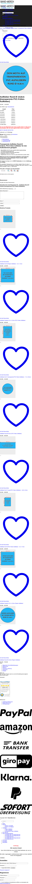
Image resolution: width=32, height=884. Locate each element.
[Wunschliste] (0, 287)
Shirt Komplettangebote (8, 18)
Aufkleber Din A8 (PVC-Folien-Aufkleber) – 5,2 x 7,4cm (12, 548)
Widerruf (4, 668)
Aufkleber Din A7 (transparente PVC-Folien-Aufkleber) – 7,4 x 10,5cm (15, 378)
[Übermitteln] (3, 14)
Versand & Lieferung (7, 670)
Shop (4, 28)
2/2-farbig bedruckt (9, 24)
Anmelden (13, 869)
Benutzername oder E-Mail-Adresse (8, 864)
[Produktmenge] (3, 135)
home (4, 6)
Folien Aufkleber (8, 14)
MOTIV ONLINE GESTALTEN (6, 130)
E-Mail (2, 204)
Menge (1, 134)
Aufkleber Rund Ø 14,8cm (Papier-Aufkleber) (10, 661)
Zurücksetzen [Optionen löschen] (14, 134)
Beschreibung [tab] (6, 139)
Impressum (5, 671)
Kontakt (4, 672)
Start (1, 28)
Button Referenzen (7, 704)
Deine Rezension (4, 190)
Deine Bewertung (4, 188)
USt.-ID (2, 881)
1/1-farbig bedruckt (9, 838)
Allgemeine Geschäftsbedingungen (10, 666)
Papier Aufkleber (8, 13)
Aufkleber (5, 11)
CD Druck (5, 25)
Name (1, 202)
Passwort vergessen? (5, 871)
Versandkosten (10, 106)
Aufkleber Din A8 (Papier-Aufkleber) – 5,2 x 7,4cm (11, 265)
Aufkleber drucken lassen (11, 28)
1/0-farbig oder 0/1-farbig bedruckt (12, 20)
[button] (5, 843)
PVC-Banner (5, 16)
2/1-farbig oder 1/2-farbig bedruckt (12, 23)
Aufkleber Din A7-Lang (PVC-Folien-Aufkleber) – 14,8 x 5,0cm (14, 491)
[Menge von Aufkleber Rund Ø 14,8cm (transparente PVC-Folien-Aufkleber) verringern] (0, 135)
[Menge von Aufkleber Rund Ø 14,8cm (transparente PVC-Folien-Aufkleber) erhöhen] (6, 135)
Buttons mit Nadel (9, 9)
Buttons (4, 7)
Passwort (2, 866)
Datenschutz (5, 667)
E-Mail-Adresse (4, 876)
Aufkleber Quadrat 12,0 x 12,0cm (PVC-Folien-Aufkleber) (12, 321)
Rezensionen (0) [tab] (6, 141)
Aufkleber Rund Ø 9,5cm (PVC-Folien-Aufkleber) (11, 435)
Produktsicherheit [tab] (6, 140)
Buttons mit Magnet (9, 10)
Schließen (2, 859)
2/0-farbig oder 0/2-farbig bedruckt (12, 21)
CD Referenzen (6, 705)
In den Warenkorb (4, 137)
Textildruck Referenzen (8, 703)
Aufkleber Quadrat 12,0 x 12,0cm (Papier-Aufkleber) (11, 604)
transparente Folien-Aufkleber (11, 15)
